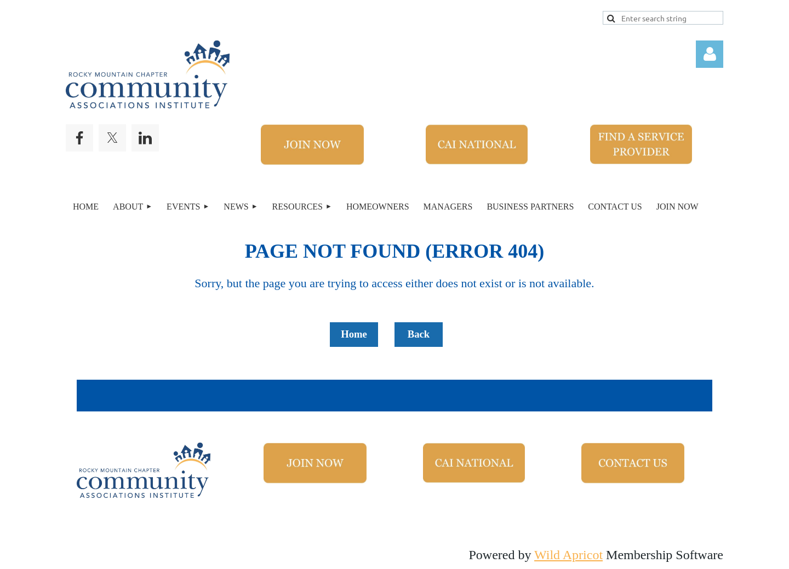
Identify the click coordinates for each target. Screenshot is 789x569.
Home (354, 334)
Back (419, 334)
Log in (709, 54)
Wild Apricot (568, 555)
